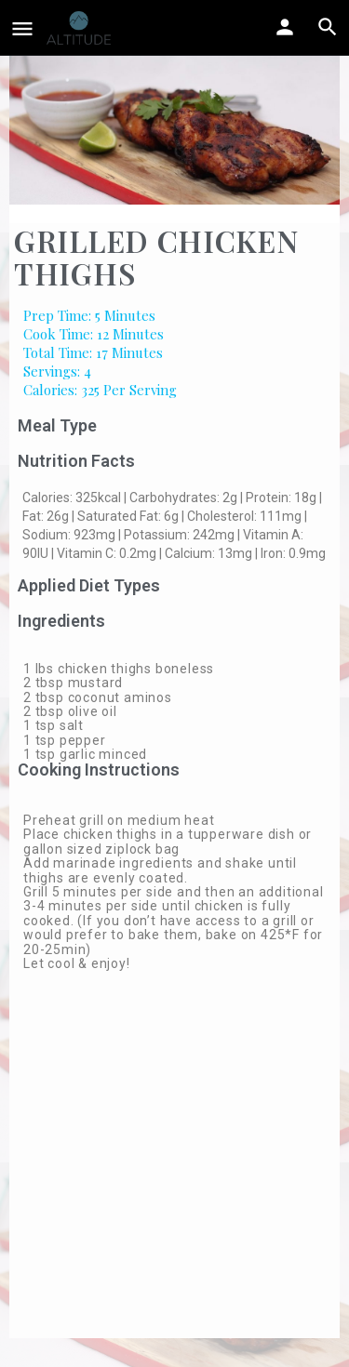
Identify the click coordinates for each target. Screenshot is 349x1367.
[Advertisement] (174, 1163)
